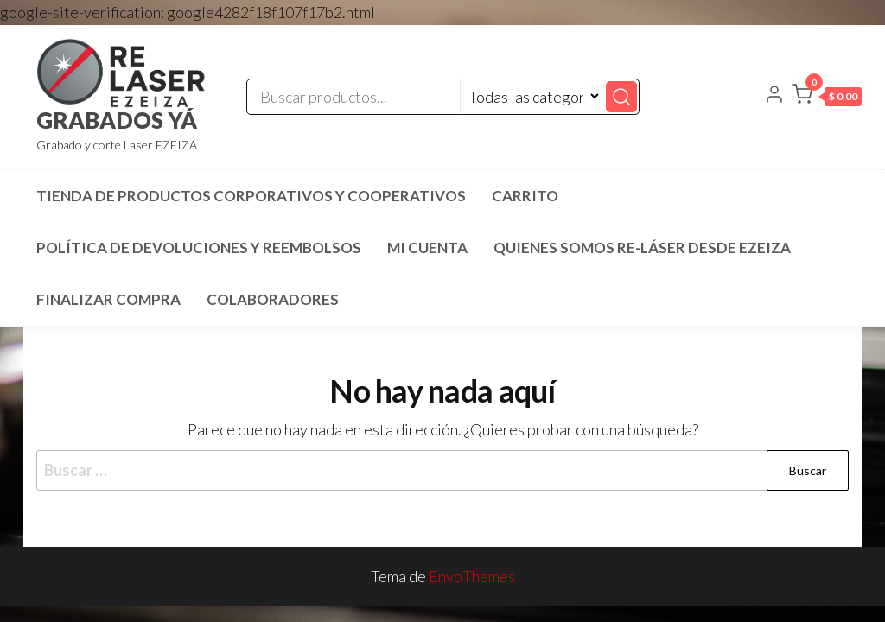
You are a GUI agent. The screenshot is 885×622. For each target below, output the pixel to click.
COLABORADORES (273, 299)
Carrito (525, 196)
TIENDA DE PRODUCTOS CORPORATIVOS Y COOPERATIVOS (251, 196)
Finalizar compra (108, 299)
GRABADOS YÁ (116, 120)
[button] (827, 97)
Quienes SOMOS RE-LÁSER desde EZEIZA (642, 247)
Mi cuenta (427, 247)
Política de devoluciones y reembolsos (198, 247)
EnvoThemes (472, 576)
